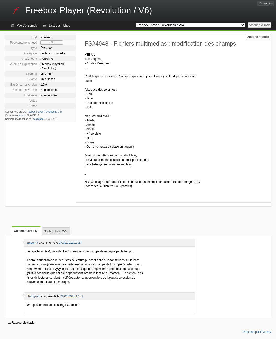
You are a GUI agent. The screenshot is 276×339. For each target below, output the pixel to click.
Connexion (266, 3)
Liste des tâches (59, 25)
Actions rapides (258, 37)
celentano (38, 119)
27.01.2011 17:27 (70, 242)
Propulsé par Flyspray (257, 332)
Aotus (21, 115)
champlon (33, 296)
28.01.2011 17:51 (71, 296)
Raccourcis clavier (22, 322)
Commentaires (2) (26, 230)
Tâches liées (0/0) (55, 231)
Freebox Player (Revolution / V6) (44, 111)
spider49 (32, 242)
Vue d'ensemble (27, 25)
